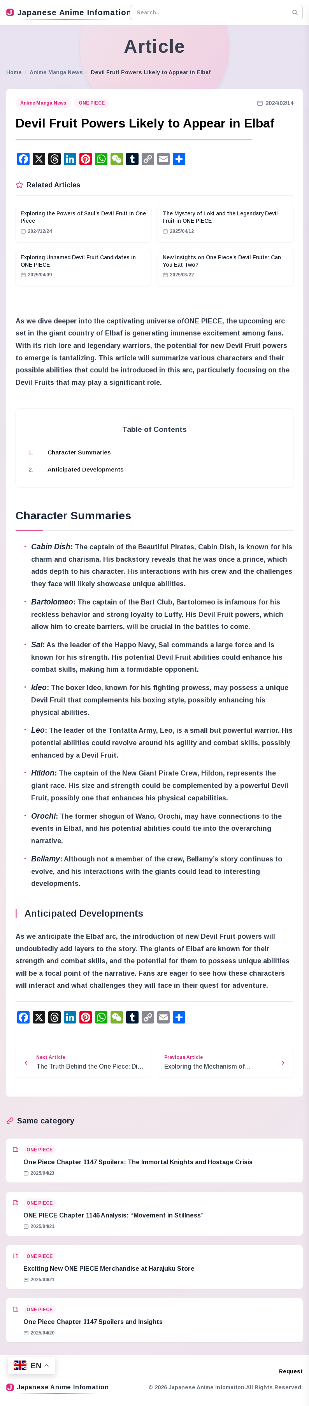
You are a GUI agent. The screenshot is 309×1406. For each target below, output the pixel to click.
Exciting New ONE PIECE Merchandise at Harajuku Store (109, 1268)
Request (291, 1371)
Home (14, 72)
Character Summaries (79, 452)
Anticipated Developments (85, 469)
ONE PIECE (92, 103)
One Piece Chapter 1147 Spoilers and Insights (93, 1322)
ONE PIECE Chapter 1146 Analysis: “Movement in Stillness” (113, 1215)
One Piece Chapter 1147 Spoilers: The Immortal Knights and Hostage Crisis (138, 1162)
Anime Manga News (56, 72)
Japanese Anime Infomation (65, 12)
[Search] (295, 12)
